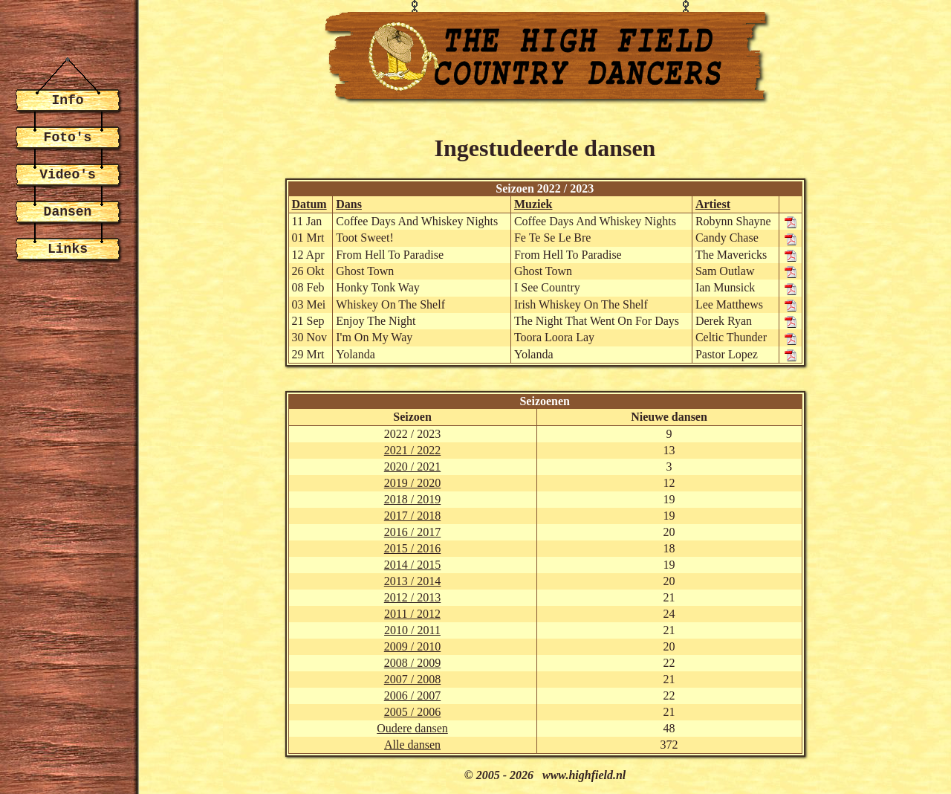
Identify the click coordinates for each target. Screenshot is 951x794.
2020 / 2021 (412, 466)
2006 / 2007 (412, 695)
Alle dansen (412, 744)
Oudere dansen (412, 728)
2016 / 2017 (412, 532)
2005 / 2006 (412, 712)
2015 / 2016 (412, 548)
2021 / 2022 (412, 450)
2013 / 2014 (412, 581)
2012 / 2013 (412, 597)
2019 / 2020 (412, 483)
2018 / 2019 (412, 499)
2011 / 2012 (412, 613)
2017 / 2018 (412, 515)
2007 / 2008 (412, 679)
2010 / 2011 (412, 630)
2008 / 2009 (412, 662)
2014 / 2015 (412, 564)
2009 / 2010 (412, 646)
